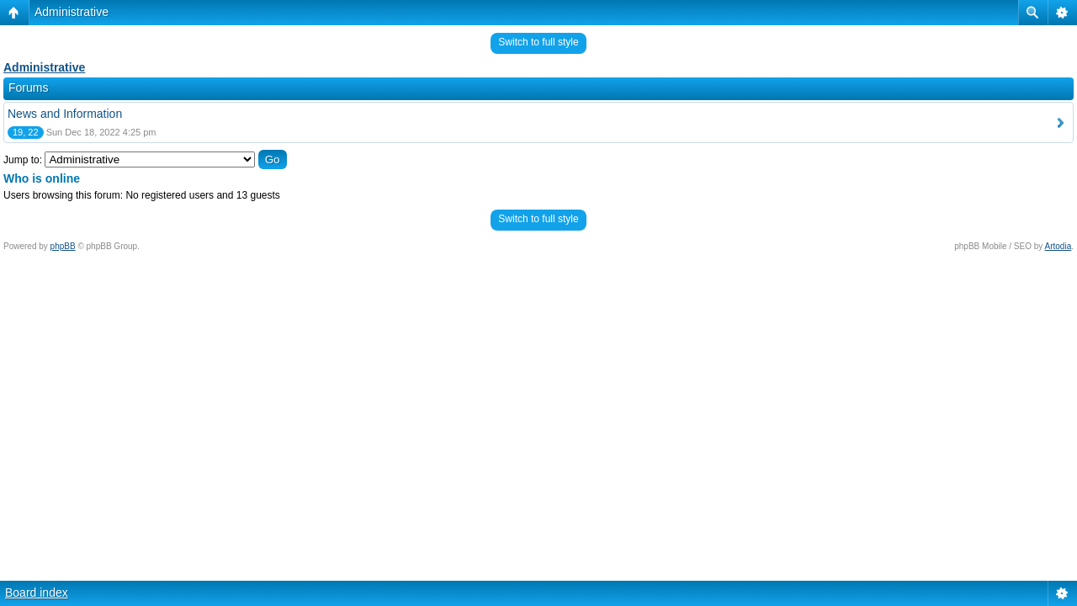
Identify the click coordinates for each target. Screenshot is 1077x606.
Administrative (71, 12)
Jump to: (22, 160)
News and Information (65, 113)
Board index (36, 592)
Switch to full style (538, 42)
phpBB (63, 246)
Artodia (1058, 246)
